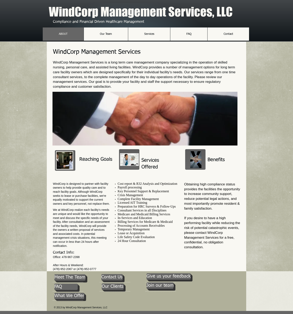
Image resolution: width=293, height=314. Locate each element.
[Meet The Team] (69, 277)
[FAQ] (66, 287)
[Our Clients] (113, 286)
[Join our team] (160, 285)
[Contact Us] (112, 277)
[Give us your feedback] (168, 276)
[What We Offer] (69, 296)
